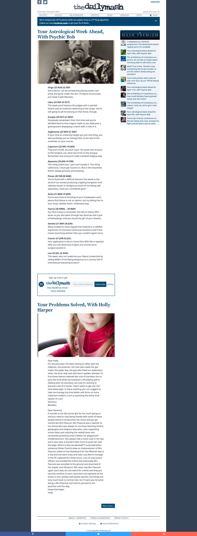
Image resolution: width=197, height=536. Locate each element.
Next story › (108, 505)
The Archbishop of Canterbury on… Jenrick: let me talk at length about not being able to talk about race (142, 60)
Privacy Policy (121, 518)
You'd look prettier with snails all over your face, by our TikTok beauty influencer (143, 81)
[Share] (164, 534)
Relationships (76, 15)
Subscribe (100, 284)
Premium (124, 15)
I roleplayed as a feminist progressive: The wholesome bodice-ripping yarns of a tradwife (143, 44)
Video (139, 15)
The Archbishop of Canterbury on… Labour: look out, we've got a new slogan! (142, 105)
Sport (110, 15)
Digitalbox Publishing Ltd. (101, 531)
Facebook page (61, 23)
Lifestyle (95, 15)
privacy (110, 284)
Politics (43, 15)
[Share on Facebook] (33, 534)
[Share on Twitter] (98, 534)
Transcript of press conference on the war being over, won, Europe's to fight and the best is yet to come (143, 121)
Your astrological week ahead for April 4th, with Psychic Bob (141, 113)
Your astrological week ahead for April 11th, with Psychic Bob (141, 88)
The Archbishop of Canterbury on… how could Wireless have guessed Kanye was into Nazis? (142, 96)
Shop (154, 15)
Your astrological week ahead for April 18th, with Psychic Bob (141, 52)
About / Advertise (77, 518)
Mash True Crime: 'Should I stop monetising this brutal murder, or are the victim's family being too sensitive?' (141, 70)
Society (58, 15)
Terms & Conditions (100, 518)
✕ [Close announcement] (156, 20)
